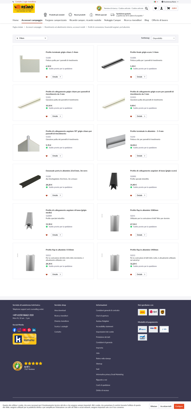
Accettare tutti (165, 406)
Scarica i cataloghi (61, 326)
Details (57, 76)
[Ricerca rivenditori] (133, 20)
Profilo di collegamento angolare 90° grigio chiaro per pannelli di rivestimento (69, 132)
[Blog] (147, 20)
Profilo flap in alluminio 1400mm (144, 249)
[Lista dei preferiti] (155, 8)
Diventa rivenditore (61, 321)
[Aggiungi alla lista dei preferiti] (47, 76)
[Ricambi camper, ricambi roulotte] (85, 20)
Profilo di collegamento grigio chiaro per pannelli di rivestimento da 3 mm (68, 92)
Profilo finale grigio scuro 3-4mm (144, 52)
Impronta (99, 348)
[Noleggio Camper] (112, 20)
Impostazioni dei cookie (105, 332)
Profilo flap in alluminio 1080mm (144, 210)
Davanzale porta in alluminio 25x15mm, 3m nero (66, 170)
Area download (60, 310)
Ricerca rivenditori (61, 316)
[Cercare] (146, 8)
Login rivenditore (30, 2)
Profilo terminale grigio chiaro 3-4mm (62, 52)
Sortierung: (145, 38)
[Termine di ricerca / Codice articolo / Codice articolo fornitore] (126, 8)
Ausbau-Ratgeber (102, 321)
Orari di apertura (102, 316)
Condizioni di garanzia (104, 342)
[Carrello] (172, 8)
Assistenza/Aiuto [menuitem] (169, 2)
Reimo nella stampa (103, 358)
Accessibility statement (104, 326)
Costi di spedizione (103, 385)
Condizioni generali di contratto (107, 310)
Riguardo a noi (101, 380)
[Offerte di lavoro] (160, 20)
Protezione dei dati (103, 337)
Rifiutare (154, 406)
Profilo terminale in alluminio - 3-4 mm (146, 131)
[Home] (16, 20)
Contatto (18, 2)
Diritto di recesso (102, 390)
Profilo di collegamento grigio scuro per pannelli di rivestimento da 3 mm (152, 92)
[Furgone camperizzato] (56, 20)
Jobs (98, 353)
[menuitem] (126, 8)
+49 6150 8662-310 (23, 315)
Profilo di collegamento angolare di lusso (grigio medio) (66, 211)
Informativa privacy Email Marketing (109, 374)
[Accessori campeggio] (32, 20)
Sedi (97, 369)
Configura (179, 406)
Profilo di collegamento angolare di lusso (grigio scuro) (153, 170)
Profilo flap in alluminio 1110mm (60, 249)
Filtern (20, 38)
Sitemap (99, 364)
